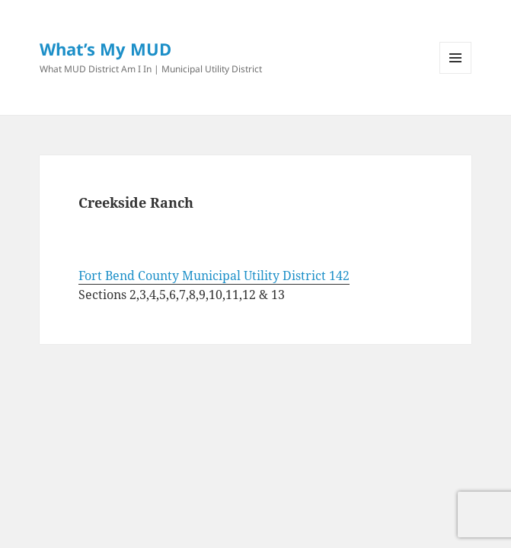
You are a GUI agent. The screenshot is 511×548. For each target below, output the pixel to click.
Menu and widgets (455, 73)
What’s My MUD (105, 48)
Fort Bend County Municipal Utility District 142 (214, 275)
